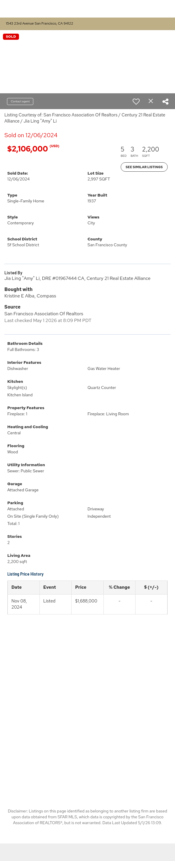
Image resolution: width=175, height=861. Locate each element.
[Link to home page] (62, 9)
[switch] (136, 101)
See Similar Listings (144, 167)
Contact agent (20, 101)
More (161, 9)
